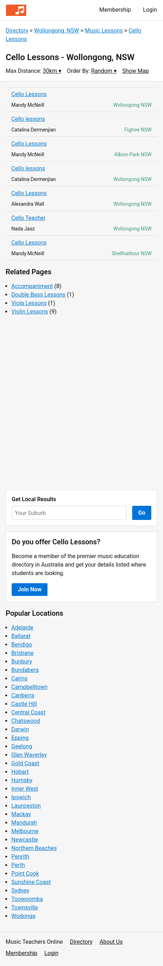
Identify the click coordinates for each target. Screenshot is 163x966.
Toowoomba (27, 899)
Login (150, 9)
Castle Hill (24, 704)
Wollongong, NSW (56, 30)
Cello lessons (28, 119)
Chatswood (25, 721)
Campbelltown (29, 687)
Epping (20, 737)
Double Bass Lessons (38, 294)
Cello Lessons (29, 94)
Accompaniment (32, 286)
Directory (17, 30)
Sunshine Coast (31, 882)
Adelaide (22, 627)
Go (141, 512)
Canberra (22, 695)
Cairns (19, 678)
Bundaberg (25, 670)
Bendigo (21, 644)
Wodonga (23, 916)
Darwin (20, 729)
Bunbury (21, 661)
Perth (18, 865)
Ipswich (21, 797)
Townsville (24, 907)
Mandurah (24, 822)
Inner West (24, 788)
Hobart (20, 771)
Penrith (20, 856)
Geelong (21, 746)
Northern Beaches (34, 848)
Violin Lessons (29, 311)
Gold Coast (25, 763)
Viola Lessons (29, 303)
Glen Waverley (29, 754)
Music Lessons (104, 30)
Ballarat (20, 636)
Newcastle (24, 839)
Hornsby (22, 780)
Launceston (26, 805)
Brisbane (22, 653)
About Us (111, 941)
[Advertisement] (81, 403)
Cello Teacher (28, 218)
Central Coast (28, 712)
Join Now (29, 589)
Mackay (21, 814)
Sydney (20, 890)
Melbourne (24, 831)
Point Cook (25, 873)
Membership (115, 9)
